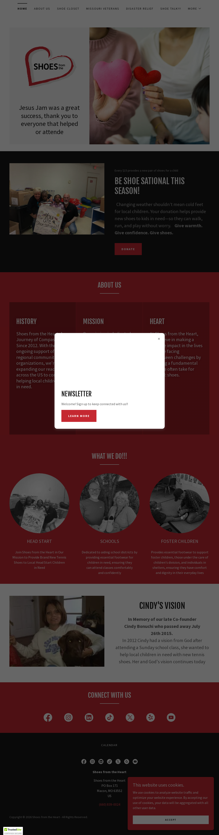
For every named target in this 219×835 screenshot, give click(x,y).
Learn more (79, 416)
